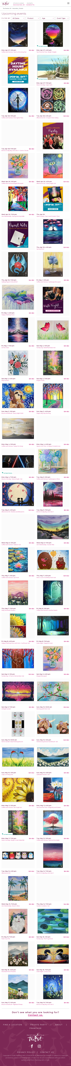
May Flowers (5, 380)
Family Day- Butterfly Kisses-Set (46, 347)
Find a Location (12, 1025)
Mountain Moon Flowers (9, 971)
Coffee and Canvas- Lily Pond (10, 577)
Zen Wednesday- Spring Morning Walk (13, 216)
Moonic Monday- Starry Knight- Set (12, 479)
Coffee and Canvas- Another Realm (47, 610)
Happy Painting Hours (8, 314)
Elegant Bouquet (42, 676)
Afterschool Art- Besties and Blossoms (13, 511)
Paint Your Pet (6, 938)
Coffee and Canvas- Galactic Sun (11, 544)
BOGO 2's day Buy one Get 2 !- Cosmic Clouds (15, 150)
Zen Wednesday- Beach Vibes (11, 906)
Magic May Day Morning (44, 413)
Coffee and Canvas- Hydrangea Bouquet (49, 282)
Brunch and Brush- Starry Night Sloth (12, 413)
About (59, 1025)
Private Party (38, 1025)
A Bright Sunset (6, 709)
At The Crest (5, 347)
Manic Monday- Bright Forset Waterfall (13, 840)
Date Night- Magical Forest (45, 643)
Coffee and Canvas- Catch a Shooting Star (14, 52)
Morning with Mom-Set (43, 709)
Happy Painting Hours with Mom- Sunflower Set (16, 643)
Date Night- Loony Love (44, 971)
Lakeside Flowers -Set (43, 774)
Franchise (35, 1028)
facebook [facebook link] (32, 1046)
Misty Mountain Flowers (8, 610)
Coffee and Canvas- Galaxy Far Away (12, 446)
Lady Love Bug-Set (7, 774)
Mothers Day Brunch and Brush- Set (47, 741)
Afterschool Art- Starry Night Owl (46, 183)
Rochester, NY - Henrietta (10, 8)
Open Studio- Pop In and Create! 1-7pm (48, 216)
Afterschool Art (6, 873)
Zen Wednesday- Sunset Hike (45, 544)
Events (30, 3)
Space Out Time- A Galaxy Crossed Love (48, 446)
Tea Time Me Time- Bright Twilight (46, 52)
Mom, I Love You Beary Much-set (46, 577)
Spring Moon (40, 249)
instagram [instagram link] (39, 1046)
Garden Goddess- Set (43, 906)
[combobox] (18, 18)
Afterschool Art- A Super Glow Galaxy (48, 117)
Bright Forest (40, 380)
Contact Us (47, 1052)
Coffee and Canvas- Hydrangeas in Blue (48, 479)
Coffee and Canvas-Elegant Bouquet (12, 183)
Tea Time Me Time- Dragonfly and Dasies (49, 807)
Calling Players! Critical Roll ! (10, 282)
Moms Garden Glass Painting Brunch (12, 741)
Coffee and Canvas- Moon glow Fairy (12, 117)
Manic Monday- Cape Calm (44, 85)
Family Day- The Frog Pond (45, 938)
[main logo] (6, 2)
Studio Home (18, 3)
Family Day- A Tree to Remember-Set (13, 676)
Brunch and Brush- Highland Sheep (12, 1004)
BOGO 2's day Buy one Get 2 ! (45, 511)
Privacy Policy (26, 1052)
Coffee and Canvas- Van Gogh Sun (12, 807)
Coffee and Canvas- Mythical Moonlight (48, 840)
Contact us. (35, 1015)
